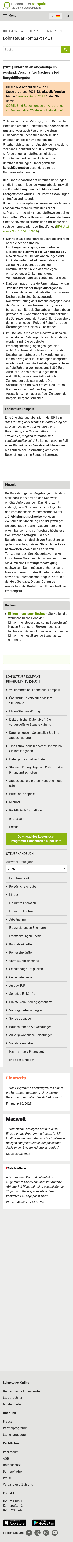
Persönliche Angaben (23, 886)
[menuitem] (55, 16)
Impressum (17, 819)
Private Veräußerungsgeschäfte (30, 1002)
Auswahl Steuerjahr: (19, 862)
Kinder (13, 895)
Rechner (14, 802)
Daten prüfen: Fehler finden (27, 759)
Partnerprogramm (15, 1428)
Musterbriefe (12, 1404)
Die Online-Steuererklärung (26, 7)
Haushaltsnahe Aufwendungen (30, 1027)
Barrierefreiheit (13, 1471)
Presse (13, 827)
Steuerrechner (12, 1398)
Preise (7, 1478)
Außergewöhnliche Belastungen (31, 1035)
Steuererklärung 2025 (30, 96)
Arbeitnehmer (18, 919)
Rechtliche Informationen (26, 810)
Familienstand (19, 878)
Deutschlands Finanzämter (22, 1391)
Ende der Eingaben (22, 1060)
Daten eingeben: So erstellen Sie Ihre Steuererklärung (34, 735)
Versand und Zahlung (18, 1484)
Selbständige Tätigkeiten (26, 969)
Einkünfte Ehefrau (21, 911)
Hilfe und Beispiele (22, 794)
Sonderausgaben (21, 1018)
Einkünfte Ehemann (22, 903)
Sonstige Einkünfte (22, 994)
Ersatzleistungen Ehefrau (26, 936)
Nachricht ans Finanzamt (26, 1051)
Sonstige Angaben (21, 1043)
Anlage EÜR (17, 985)
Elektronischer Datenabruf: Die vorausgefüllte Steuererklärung (30, 722)
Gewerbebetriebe (20, 977)
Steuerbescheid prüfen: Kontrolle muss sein (35, 783)
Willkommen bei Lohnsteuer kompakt (34, 690)
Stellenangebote (14, 1435)
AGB (6, 1458)
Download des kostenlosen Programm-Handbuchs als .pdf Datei (36, 839)
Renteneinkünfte (20, 952)
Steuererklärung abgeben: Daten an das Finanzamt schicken (36, 770)
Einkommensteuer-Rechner (27, 614)
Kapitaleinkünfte (20, 944)
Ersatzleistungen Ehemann (27, 928)
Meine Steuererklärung (24, 711)
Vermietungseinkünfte (24, 961)
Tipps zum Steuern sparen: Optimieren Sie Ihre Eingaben (35, 748)
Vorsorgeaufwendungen (25, 1010)
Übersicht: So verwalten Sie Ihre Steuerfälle (30, 700)
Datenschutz (12, 1465)
